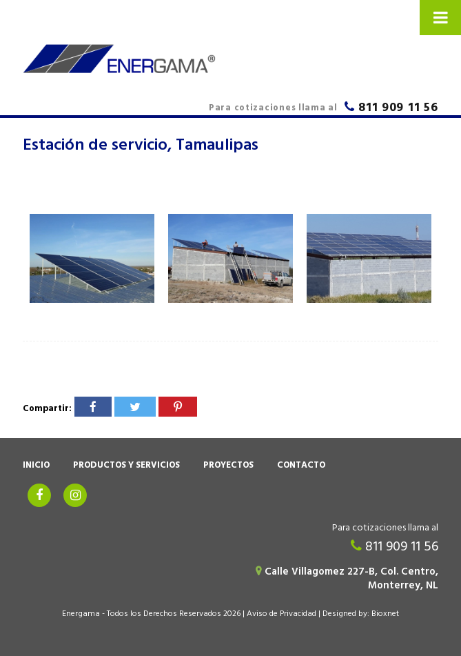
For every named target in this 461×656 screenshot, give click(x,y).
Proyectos (228, 466)
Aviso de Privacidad (281, 614)
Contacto (301, 466)
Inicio (36, 466)
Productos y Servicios (126, 466)
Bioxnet (385, 614)
